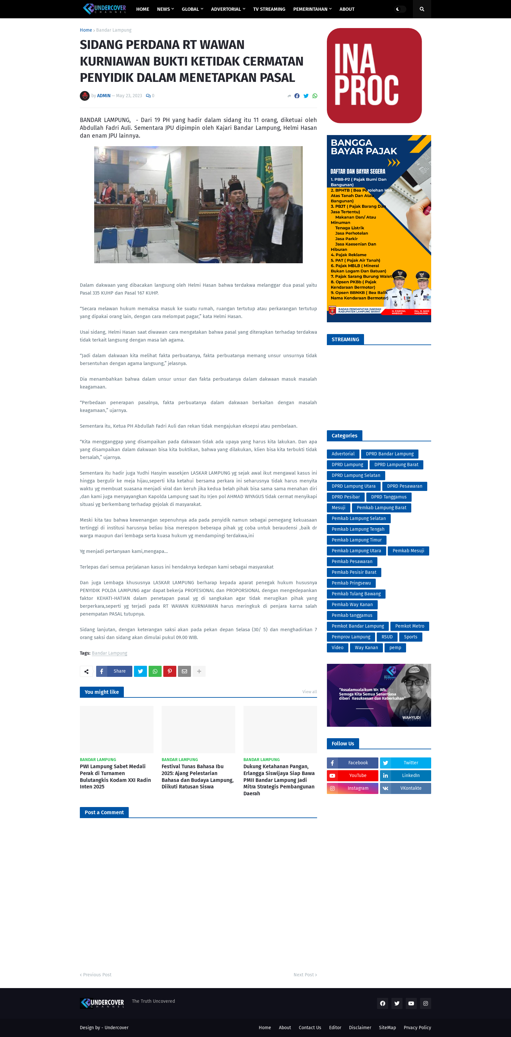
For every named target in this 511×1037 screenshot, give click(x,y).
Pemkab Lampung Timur (357, 540)
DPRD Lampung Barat (396, 464)
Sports (410, 637)
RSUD (387, 637)
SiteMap (387, 1027)
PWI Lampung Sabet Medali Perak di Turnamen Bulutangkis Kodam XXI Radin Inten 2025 (115, 776)
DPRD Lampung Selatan (356, 475)
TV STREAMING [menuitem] (269, 9)
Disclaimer (360, 1027)
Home (86, 30)
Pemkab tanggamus (352, 615)
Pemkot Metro (409, 626)
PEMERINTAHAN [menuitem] (310, 9)
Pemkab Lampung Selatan (359, 518)
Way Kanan (366, 647)
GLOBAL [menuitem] (190, 9)
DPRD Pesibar (346, 497)
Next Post (304, 975)
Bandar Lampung (113, 30)
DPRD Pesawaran (404, 486)
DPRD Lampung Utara (354, 486)
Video (337, 647)
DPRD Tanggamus (389, 497)
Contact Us (310, 1027)
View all (309, 691)
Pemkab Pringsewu (351, 583)
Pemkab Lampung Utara (356, 551)
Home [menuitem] (142, 9)
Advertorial (343, 454)
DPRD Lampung (347, 464)
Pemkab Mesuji (408, 551)
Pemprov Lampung (351, 637)
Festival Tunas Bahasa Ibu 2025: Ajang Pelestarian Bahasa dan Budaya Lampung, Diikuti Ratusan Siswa (198, 776)
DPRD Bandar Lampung (390, 454)
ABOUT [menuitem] (347, 9)
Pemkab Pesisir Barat (354, 572)
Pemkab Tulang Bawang (356, 594)
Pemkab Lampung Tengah (358, 529)
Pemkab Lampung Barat (381, 508)
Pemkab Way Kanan (352, 604)
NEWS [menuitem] (163, 9)
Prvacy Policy (417, 1027)
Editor (335, 1027)
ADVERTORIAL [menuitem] (226, 9)
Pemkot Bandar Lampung (358, 626)
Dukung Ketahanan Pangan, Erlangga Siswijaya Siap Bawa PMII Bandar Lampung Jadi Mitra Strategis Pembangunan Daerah (279, 780)
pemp (395, 647)
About (285, 1027)
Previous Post (97, 975)
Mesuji (338, 508)
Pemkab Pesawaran (352, 561)
